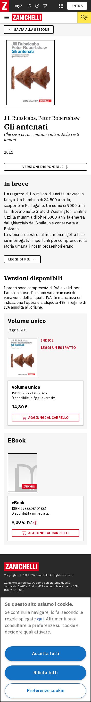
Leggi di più (22, 259)
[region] (45, 649)
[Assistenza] (30, 6)
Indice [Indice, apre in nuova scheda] (47, 340)
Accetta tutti (45, 653)
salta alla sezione (28, 29)
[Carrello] (45, 6)
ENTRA (77, 6)
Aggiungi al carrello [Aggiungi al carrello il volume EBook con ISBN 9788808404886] (45, 533)
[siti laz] (61, 6)
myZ (18, 6)
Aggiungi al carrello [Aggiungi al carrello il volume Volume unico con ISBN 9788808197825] (45, 417)
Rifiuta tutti (45, 672)
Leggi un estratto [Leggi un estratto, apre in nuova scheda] (58, 347)
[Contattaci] (37, 6)
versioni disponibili (45, 167)
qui (40, 619)
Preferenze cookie (45, 690)
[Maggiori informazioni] (32, 522)
